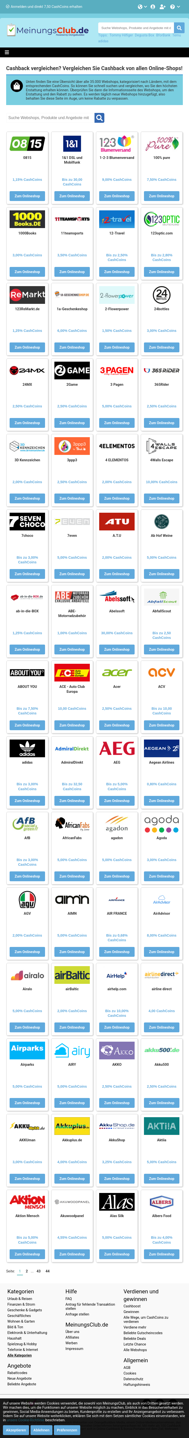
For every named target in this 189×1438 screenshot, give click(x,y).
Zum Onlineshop (27, 196)
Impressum (74, 1349)
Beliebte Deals (135, 1339)
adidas (103, 41)
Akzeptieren (16, 1430)
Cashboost (132, 1306)
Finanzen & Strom (21, 1304)
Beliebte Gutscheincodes (143, 1333)
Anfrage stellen (77, 1314)
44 (48, 1271)
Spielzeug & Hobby (22, 1344)
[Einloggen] (153, 7)
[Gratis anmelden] (163, 6)
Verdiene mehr (135, 1327)
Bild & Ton (15, 1327)
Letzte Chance (135, 1344)
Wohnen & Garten (21, 1321)
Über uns (72, 1332)
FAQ (68, 1299)
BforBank (163, 35)
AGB (127, 1368)
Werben (71, 1343)
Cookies (130, 1373)
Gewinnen (131, 1312)
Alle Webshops (135, 1350)
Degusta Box (144, 35)
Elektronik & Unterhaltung (27, 1333)
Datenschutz (133, 1379)
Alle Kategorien (19, 1355)
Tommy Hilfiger (121, 35)
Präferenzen (67, 1430)
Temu (176, 35)
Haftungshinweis (137, 1385)
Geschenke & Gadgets (24, 1310)
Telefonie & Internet (22, 1350)
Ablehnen (41, 1430)
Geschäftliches (19, 1316)
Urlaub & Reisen (19, 1299)
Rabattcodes (17, 1373)
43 (38, 1271)
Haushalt (14, 1338)
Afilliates (72, 1337)
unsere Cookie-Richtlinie (26, 1420)
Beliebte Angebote (21, 1384)
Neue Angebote (19, 1378)
